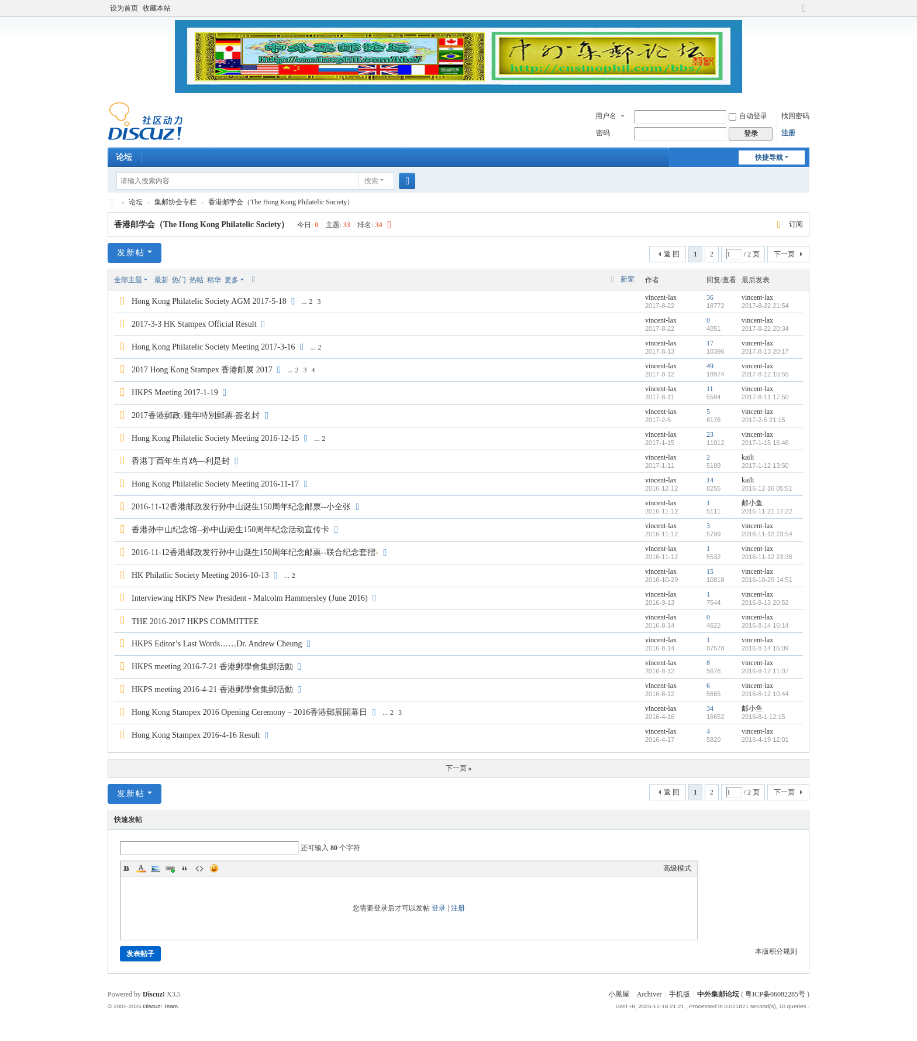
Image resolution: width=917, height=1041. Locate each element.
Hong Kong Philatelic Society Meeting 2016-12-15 (215, 438)
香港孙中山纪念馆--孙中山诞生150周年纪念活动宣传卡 (230, 529)
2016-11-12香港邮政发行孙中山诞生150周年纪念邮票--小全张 (241, 506)
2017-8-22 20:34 (765, 328)
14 (709, 480)
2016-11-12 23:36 (767, 556)
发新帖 (131, 252)
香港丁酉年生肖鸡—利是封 (181, 461)
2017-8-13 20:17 (765, 351)
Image (155, 868)
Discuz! (154, 994)
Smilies (214, 868)
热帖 (196, 280)
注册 (788, 133)
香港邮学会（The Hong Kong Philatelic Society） (281, 202)
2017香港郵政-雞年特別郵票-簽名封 (196, 415)
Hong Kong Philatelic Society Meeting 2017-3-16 (213, 347)
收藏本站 (157, 8)
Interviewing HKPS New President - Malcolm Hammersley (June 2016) (250, 598)
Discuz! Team (160, 1006)
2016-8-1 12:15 (763, 716)
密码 (603, 133)
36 (709, 297)
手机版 (679, 994)
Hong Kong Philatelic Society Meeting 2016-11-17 (215, 484)
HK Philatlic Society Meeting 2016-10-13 (200, 575)
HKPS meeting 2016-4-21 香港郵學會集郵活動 (212, 689)
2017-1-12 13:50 (765, 465)
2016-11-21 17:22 (767, 511)
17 (709, 343)
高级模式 (677, 868)
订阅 (796, 224)
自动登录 (748, 116)
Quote (185, 868)
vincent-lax (661, 297)
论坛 (124, 157)
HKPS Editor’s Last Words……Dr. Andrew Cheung (217, 643)
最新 (161, 280)
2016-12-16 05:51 (767, 488)
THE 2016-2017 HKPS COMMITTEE (195, 621)
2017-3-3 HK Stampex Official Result (194, 324)
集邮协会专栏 (175, 202)
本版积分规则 (776, 951)
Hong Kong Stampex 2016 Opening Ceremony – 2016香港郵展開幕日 (249, 712)
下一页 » (459, 768)
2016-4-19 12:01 (765, 739)
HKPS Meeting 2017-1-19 (175, 392)
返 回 (672, 254)
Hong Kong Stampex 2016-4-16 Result (196, 735)
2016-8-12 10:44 (765, 693)
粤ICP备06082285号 (775, 994)
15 (709, 571)
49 (709, 366)
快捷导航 (769, 157)
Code (199, 868)
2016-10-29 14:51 (767, 579)
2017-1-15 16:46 (765, 442)
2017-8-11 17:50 (765, 396)
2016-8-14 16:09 (765, 648)
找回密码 (795, 116)
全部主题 (128, 280)
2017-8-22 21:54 (765, 305)
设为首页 (124, 8)
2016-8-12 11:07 (765, 670)
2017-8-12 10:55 (765, 374)
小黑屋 (618, 994)
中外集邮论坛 (112, 202)
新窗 (627, 279)
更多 (232, 280)
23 (709, 434)
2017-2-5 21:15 (763, 419)
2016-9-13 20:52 (765, 602)
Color (141, 868)
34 (709, 708)
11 (709, 389)
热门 (179, 280)
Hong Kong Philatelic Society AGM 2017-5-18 (209, 301)
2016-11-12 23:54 (767, 533)
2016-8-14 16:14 (765, 625)
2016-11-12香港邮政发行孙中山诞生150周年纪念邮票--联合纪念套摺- (255, 552)
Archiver (649, 994)
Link (170, 868)
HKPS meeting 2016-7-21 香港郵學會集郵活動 (212, 666)
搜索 (371, 181)
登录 (439, 908)
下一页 (784, 254)
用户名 (605, 116)
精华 (214, 280)
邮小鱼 (752, 503)
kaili (748, 457)
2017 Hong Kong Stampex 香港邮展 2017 (202, 369)
